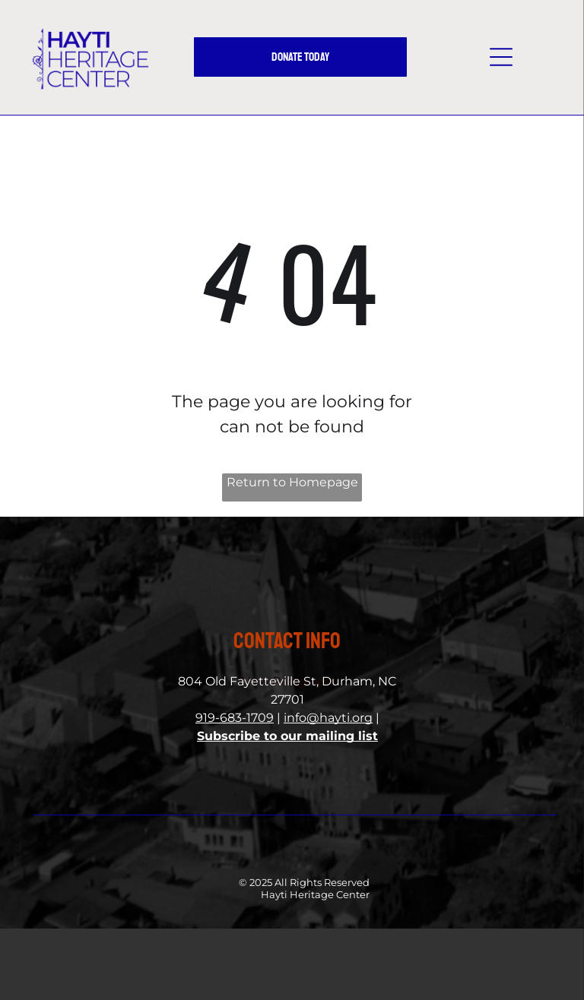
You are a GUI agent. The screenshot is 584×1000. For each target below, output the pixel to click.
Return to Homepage (292, 482)
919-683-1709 (234, 717)
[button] (501, 57)
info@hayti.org (328, 717)
